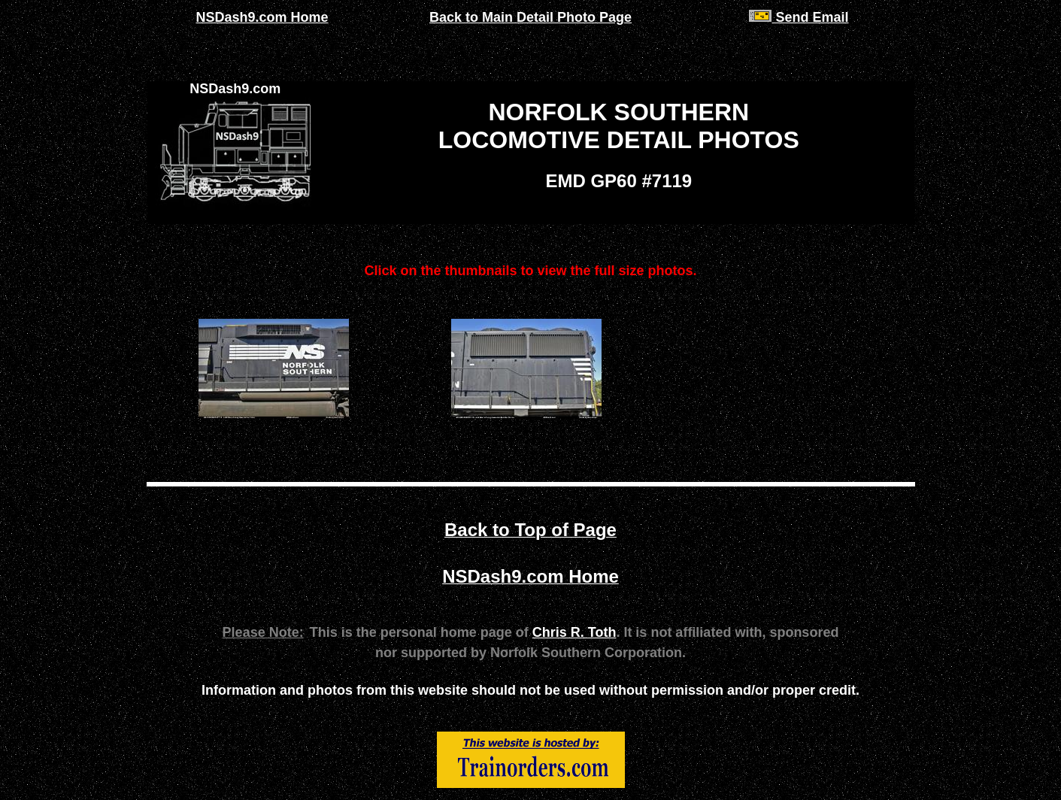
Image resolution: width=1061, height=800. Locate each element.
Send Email (798, 17)
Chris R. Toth (574, 632)
